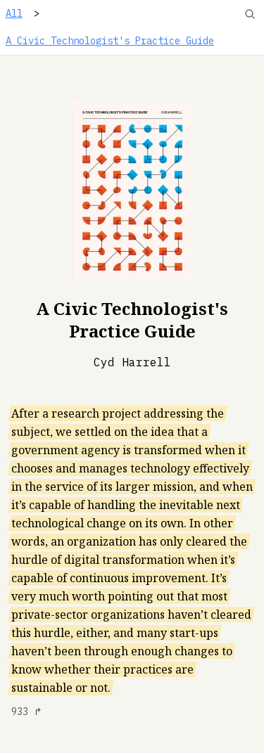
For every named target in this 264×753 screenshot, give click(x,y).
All (14, 13)
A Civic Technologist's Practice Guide (110, 40)
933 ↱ (26, 711)
